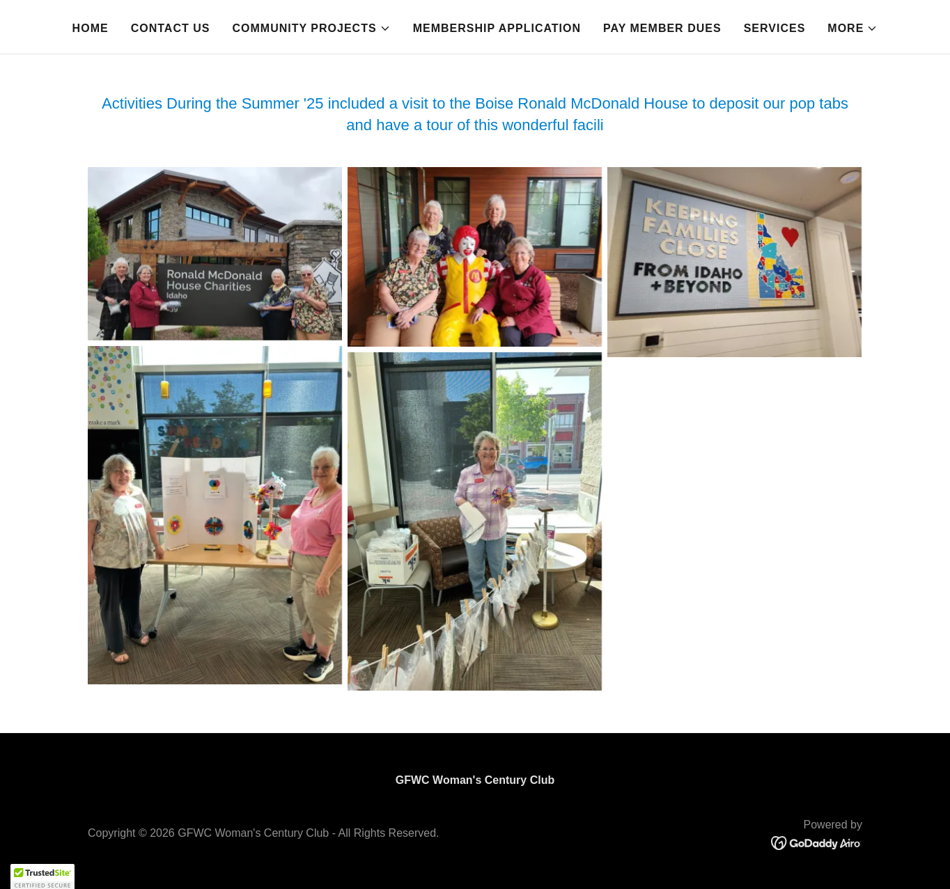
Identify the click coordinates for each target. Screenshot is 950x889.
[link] (816, 842)
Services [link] (775, 28)
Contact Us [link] (170, 28)
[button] (311, 28)
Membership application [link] (497, 28)
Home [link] (90, 28)
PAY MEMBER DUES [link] (662, 28)
